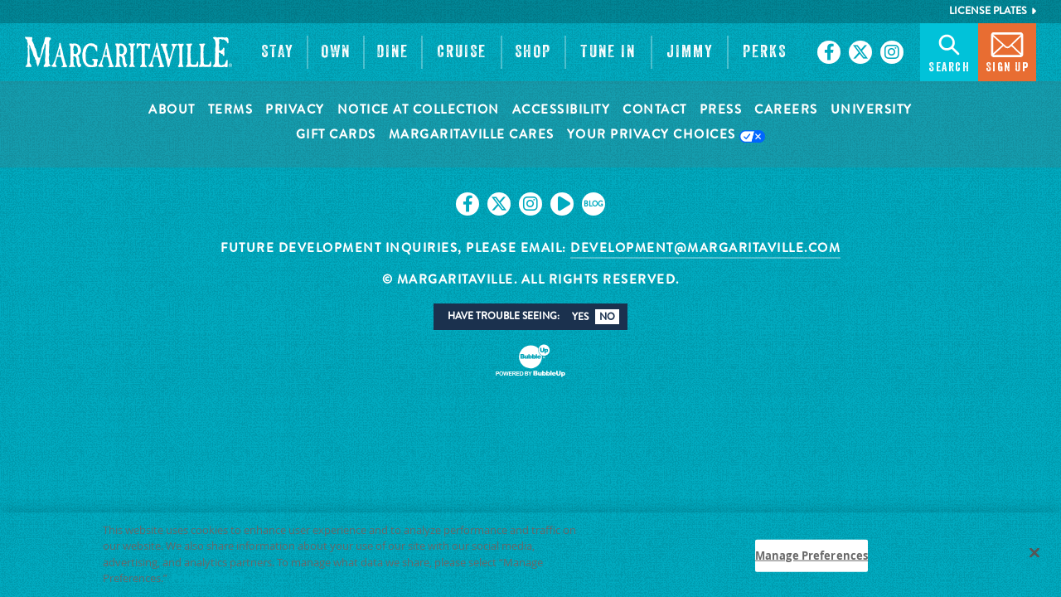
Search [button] (949, 51)
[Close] (1034, 559)
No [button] (607, 316)
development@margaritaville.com (705, 248)
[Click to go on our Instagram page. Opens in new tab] (892, 52)
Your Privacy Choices (666, 136)
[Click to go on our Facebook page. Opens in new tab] (829, 52)
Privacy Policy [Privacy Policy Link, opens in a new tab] (208, 585)
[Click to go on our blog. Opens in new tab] (593, 204)
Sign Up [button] (1008, 51)
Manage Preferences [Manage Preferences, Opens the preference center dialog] (811, 562)
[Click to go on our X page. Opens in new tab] (860, 52)
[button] (278, 52)
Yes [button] (580, 316)
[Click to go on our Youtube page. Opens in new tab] (562, 204)
